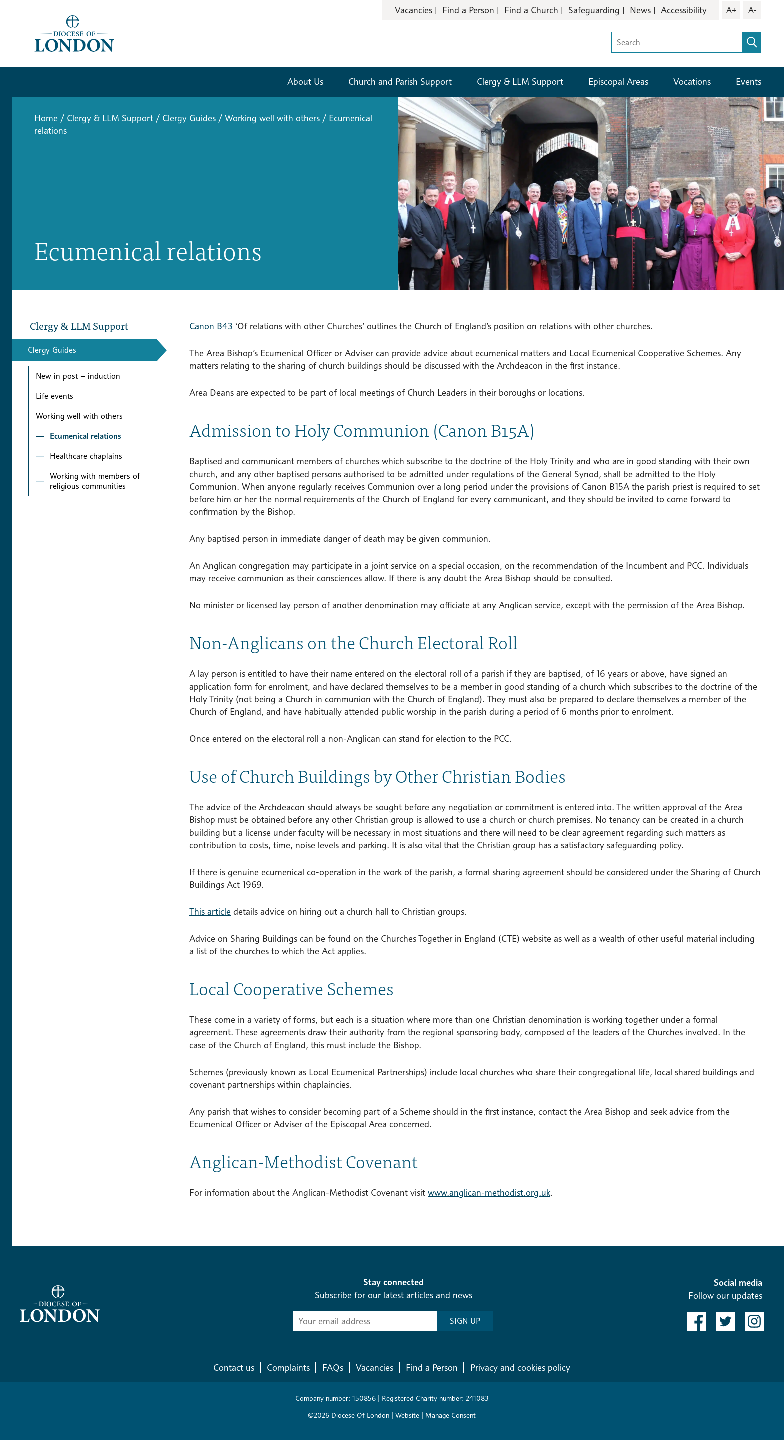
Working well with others (272, 118)
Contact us (234, 1367)
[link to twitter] (725, 1321)
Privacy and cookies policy (520, 1367)
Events (749, 81)
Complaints (288, 1367)
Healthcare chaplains (86, 456)
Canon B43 (211, 326)
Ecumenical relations (86, 436)
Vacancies (413, 10)
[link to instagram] (754, 1321)
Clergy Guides (189, 118)
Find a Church (531, 10)
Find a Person (468, 10)
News (640, 10)
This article (210, 911)
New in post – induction (78, 376)
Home (46, 118)
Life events (55, 396)
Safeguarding (594, 10)
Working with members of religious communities (95, 481)
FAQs (333, 1367)
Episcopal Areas (618, 81)
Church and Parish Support (400, 81)
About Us (306, 81)
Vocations (692, 81)
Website (408, 1415)
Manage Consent (451, 1415)
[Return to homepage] (74, 32)
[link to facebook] (696, 1321)
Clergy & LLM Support (520, 81)
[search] (752, 42)
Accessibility (684, 10)
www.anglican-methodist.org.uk (489, 1192)
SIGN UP (465, 1321)
